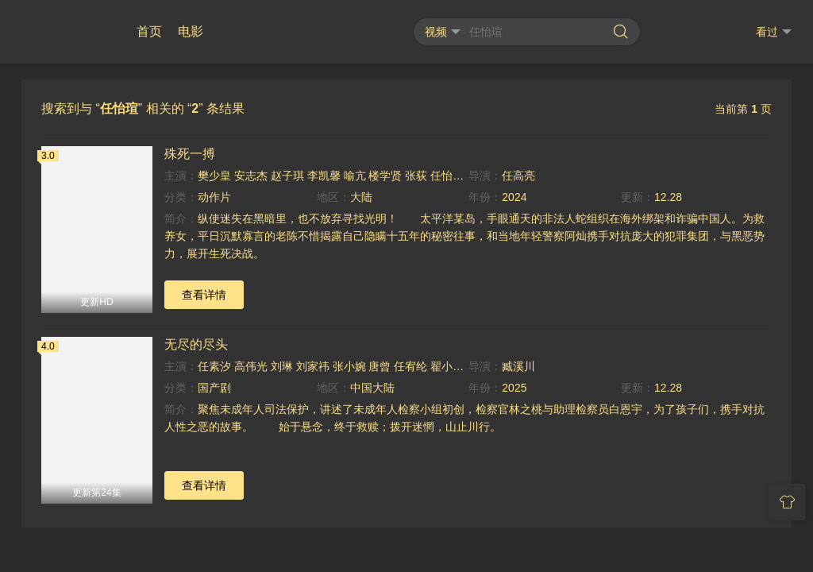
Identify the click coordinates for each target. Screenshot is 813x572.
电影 (190, 31)
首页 (149, 31)
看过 (774, 32)
